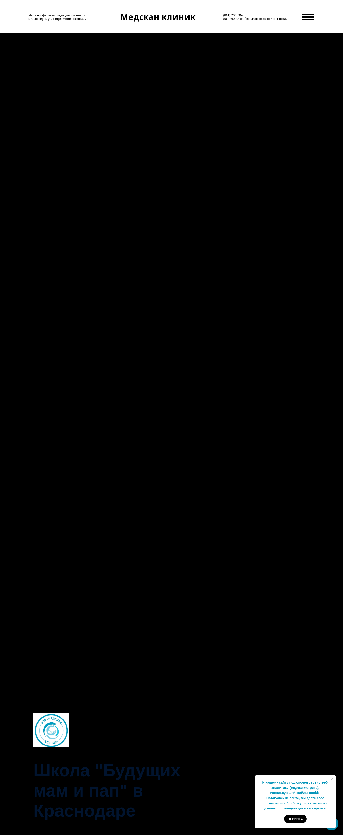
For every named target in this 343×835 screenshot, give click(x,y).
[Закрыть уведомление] (332, 779)
